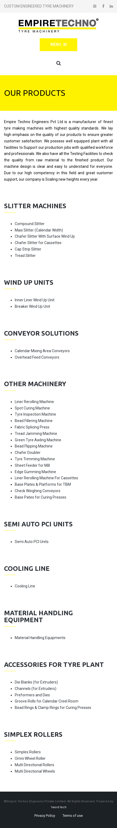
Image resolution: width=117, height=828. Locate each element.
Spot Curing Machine (32, 408)
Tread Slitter (25, 255)
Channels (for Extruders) (35, 688)
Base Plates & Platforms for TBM (43, 484)
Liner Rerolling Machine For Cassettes (46, 478)
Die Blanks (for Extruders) (36, 682)
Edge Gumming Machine (35, 472)
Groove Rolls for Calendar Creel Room (46, 701)
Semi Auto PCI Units (32, 542)
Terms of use (73, 816)
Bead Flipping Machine (34, 446)
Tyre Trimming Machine (35, 459)
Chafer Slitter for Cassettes (38, 243)
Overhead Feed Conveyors (37, 357)
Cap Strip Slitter (28, 249)
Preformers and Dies (32, 695)
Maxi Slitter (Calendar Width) (39, 230)
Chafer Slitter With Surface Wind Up (45, 236)
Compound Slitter (30, 224)
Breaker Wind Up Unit (32, 306)
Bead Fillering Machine (34, 421)
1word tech (59, 807)
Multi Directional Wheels (35, 771)
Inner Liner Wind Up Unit (34, 300)
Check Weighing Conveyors (37, 491)
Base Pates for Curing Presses (40, 497)
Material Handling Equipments (40, 638)
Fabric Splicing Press (32, 427)
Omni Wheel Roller (30, 758)
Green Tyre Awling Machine (38, 440)
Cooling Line (25, 586)
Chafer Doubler (28, 452)
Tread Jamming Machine (36, 433)
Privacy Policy (44, 816)
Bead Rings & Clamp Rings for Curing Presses (53, 707)
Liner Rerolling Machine (34, 402)
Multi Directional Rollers (34, 765)
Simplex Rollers (28, 752)
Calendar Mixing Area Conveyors (42, 351)
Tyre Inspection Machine (35, 414)
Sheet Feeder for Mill (32, 465)
